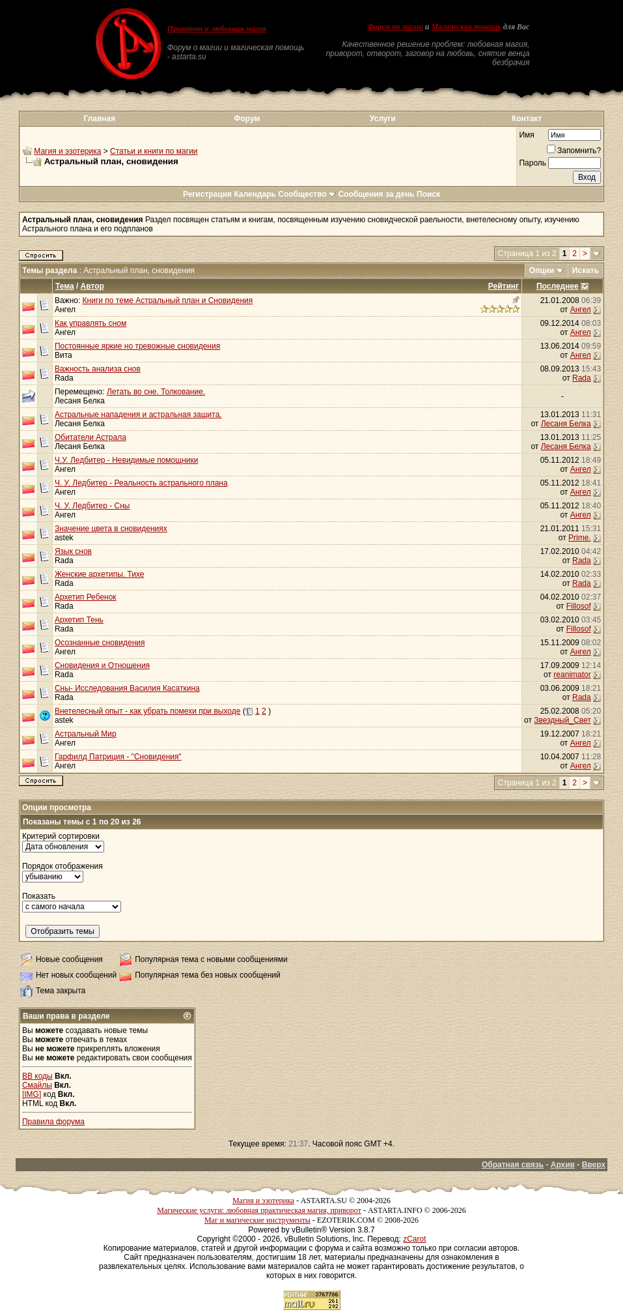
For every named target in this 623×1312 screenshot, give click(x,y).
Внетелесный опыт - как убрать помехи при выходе (147, 711)
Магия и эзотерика (67, 151)
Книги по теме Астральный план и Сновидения (168, 300)
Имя (526, 134)
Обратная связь (513, 1164)
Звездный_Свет (562, 720)
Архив (563, 1164)
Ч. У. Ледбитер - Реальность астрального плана (141, 483)
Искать (585, 270)
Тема (64, 286)
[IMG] (31, 1094)
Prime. (579, 537)
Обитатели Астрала (90, 437)
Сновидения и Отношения (102, 665)
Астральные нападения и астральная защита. (138, 414)
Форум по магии (395, 26)
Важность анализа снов (98, 368)
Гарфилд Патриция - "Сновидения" (118, 756)
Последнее (557, 286)
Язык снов (73, 551)
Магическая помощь (466, 26)
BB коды (37, 1076)
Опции (542, 270)
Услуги (383, 118)
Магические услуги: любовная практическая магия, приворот (259, 1210)
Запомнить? (574, 150)
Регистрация (207, 194)
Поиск (428, 194)
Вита (63, 355)
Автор (92, 286)
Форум (247, 118)
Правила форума (53, 1121)
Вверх (593, 1164)
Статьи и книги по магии (153, 151)
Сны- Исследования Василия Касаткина (127, 688)
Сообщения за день (376, 194)
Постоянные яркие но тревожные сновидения (137, 346)
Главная (99, 118)
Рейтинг (503, 286)
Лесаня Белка (80, 400)
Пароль (532, 163)
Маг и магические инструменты (257, 1220)
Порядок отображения (62, 866)
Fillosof (578, 606)
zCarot (414, 1239)
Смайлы (37, 1085)
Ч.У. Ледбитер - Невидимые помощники (127, 460)
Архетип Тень (79, 619)
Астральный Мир (86, 733)
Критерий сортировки (61, 836)
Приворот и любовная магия (217, 28)
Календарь (255, 194)
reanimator (571, 674)
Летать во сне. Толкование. (156, 391)
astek (64, 537)
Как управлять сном (90, 323)
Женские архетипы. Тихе (100, 574)
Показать (38, 896)
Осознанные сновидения (100, 642)
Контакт (527, 118)
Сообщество (307, 194)
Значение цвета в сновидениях (111, 528)
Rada (64, 378)
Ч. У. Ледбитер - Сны (92, 505)
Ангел (65, 309)
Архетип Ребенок (86, 597)
